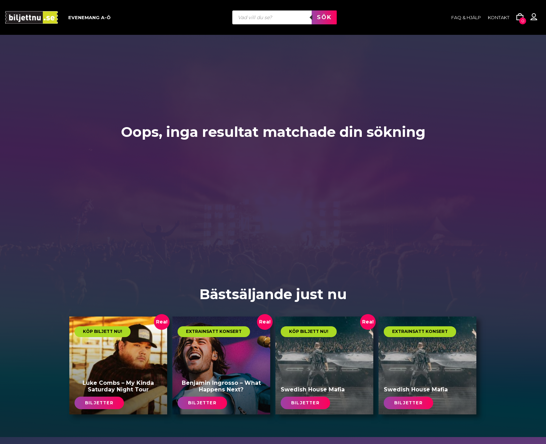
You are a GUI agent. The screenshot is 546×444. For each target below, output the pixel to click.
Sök (324, 17)
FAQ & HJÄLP (466, 17)
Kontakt (498, 17)
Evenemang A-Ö (89, 17)
